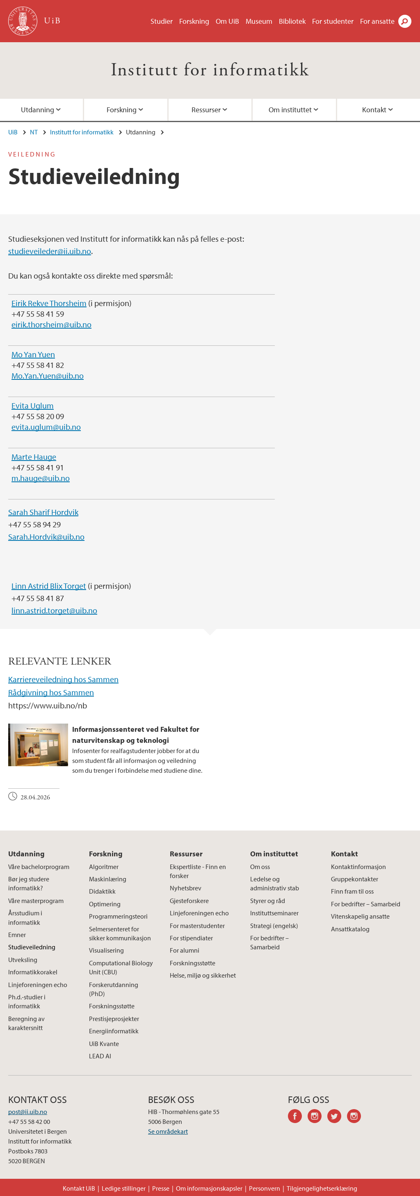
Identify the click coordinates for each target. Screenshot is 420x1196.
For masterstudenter (197, 925)
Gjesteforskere (189, 900)
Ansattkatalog (350, 929)
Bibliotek (292, 21)
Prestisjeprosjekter (114, 1018)
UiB (13, 132)
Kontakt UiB (79, 1188)
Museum (259, 21)
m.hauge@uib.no (40, 478)
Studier (162, 21)
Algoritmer (104, 866)
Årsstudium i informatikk (25, 917)
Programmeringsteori (118, 916)
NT (34, 132)
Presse (160, 1188)
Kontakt (344, 853)
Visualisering (106, 950)
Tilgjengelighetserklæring (322, 1188)
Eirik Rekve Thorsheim (49, 303)
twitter (337, 1117)
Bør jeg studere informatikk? (28, 883)
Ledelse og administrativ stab (274, 883)
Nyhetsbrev (185, 888)
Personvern (264, 1188)
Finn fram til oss (352, 891)
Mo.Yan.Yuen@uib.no (47, 375)
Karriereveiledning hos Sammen (63, 679)
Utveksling (22, 959)
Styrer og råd (267, 900)
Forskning (194, 21)
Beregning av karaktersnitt (26, 1023)
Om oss (260, 866)
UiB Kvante (104, 1043)
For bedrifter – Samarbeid (269, 942)
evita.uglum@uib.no (46, 427)
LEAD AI (100, 1056)
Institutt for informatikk (210, 70)
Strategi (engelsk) (274, 925)
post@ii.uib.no (27, 1111)
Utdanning (26, 853)
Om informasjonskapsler (209, 1188)
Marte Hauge (33, 457)
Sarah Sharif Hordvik (43, 512)
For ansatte (377, 21)
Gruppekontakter (354, 879)
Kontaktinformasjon (358, 866)
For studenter (333, 21)
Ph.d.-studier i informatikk (27, 1001)
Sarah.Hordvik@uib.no (46, 536)
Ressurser (206, 109)
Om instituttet (290, 109)
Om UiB (227, 21)
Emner (17, 934)
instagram (317, 1117)
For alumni (184, 950)
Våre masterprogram (36, 900)
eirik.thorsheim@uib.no (51, 324)
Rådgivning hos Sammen (51, 692)
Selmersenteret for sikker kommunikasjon (120, 933)
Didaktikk (102, 891)
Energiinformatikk (114, 1031)
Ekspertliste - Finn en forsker (198, 871)
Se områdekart (168, 1131)
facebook (298, 1117)
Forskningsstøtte (112, 1006)
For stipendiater (191, 938)
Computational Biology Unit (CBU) (121, 967)
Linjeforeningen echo (37, 984)
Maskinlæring (107, 879)
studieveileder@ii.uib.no (49, 251)
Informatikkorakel (32, 972)
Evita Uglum (32, 405)
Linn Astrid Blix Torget (48, 586)
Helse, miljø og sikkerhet (203, 975)
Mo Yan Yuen (33, 354)
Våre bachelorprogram (38, 866)
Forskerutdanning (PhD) (113, 989)
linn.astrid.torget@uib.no (54, 610)
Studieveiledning (31, 947)
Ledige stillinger (124, 1188)
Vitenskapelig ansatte (360, 916)
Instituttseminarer (274, 913)
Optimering (105, 904)
